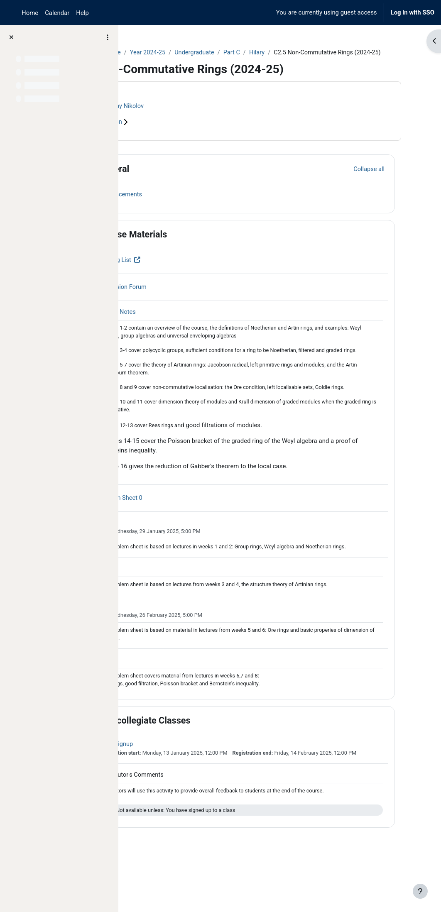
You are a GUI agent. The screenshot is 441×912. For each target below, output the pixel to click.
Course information (166, 131)
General (178, 178)
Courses (146, 52)
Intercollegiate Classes (209, 759)
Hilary (326, 52)
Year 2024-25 (214, 52)
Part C (300, 52)
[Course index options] (107, 37)
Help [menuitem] (82, 13)
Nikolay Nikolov (189, 116)
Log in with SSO (412, 12)
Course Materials (197, 244)
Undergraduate (262, 52)
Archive (177, 52)
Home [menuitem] (30, 13)
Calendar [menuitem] (57, 13)
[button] (149, 178)
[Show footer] (420, 891)
